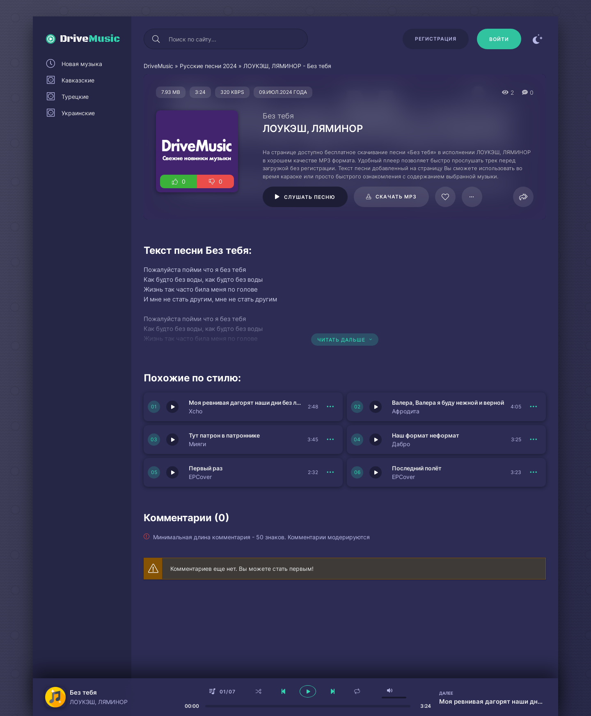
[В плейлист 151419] (330, 472)
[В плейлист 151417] (533, 439)
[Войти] (499, 39)
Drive (90, 39)
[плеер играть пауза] (308, 691)
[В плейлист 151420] (330, 439)
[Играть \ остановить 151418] (375, 472)
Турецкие (75, 96)
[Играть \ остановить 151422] (172, 407)
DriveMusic (158, 65)
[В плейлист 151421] (533, 407)
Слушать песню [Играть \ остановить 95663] (309, 197)
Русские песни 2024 (208, 65)
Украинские (78, 112)
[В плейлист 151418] (533, 472)
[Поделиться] (523, 197)
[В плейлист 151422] (330, 407)
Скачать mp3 (396, 197)
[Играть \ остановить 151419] (172, 472)
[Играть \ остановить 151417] (375, 439)
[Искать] (156, 39)
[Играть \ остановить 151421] (375, 407)
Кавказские (78, 80)
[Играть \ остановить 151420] (172, 439)
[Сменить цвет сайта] (537, 39)
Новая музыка (82, 63)
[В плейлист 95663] (472, 197)
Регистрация (435, 39)
